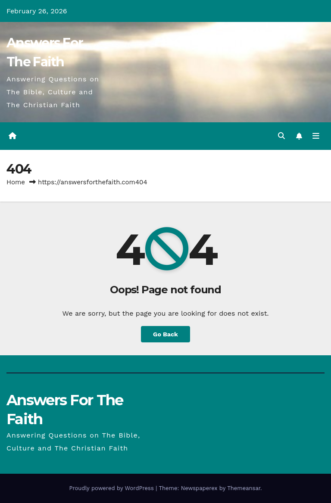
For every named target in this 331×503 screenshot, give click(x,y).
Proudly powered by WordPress (112, 488)
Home (15, 182)
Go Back (165, 334)
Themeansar (243, 488)
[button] (281, 136)
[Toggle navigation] (316, 136)
